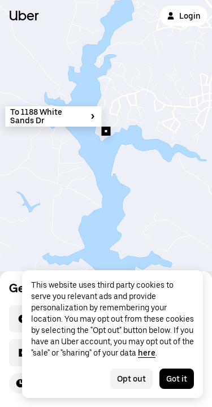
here (146, 352)
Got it (176, 378)
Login (184, 15)
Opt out (131, 378)
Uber (24, 15)
